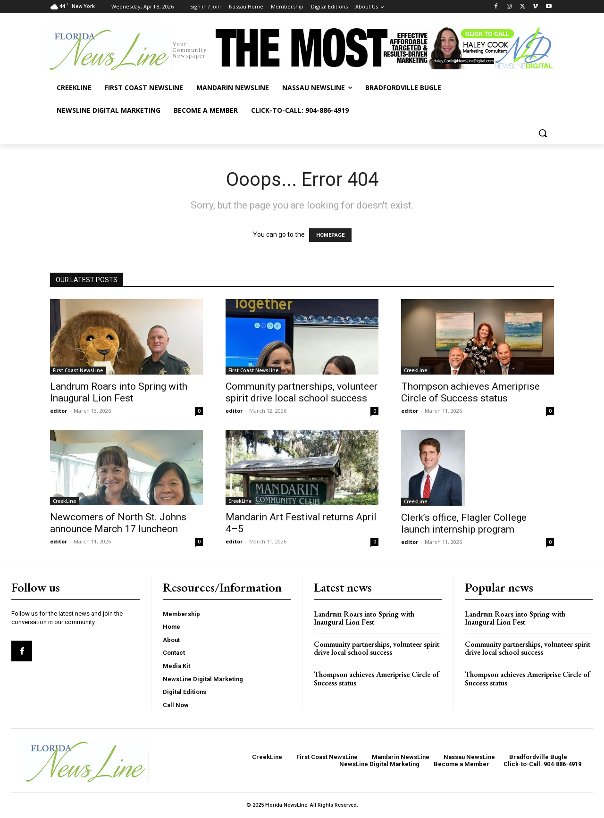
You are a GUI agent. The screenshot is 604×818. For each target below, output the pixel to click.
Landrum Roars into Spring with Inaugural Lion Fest (118, 392)
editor (58, 410)
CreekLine (415, 370)
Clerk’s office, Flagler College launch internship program (464, 523)
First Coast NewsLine (78, 370)
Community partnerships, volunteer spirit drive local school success (302, 392)
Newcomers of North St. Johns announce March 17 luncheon (118, 522)
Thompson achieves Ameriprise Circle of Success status (470, 392)
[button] (542, 133)
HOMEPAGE (330, 235)
